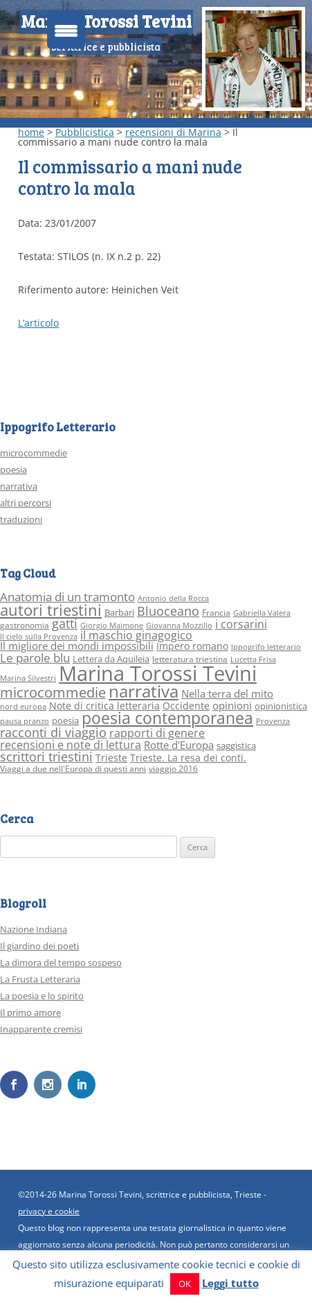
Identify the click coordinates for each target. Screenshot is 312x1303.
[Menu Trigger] (66, 29)
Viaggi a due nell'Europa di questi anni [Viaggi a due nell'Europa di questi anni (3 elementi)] (73, 769)
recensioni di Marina (173, 132)
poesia (13, 469)
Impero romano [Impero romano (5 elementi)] (192, 646)
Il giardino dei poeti (39, 946)
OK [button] (184, 1283)
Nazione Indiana (33, 929)
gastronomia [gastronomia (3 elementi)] (24, 625)
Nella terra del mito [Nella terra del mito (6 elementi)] (227, 693)
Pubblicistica (84, 132)
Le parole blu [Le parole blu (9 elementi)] (35, 658)
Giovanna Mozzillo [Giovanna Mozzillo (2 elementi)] (179, 625)
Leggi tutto (230, 1283)
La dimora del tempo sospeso (61, 962)
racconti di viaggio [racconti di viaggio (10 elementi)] (53, 732)
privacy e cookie (49, 1211)
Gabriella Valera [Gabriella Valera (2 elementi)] (262, 613)
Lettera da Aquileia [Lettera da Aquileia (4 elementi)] (111, 659)
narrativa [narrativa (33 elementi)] (143, 691)
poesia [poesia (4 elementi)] (65, 720)
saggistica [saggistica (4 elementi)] (236, 745)
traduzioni (21, 519)
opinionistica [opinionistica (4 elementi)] (281, 706)
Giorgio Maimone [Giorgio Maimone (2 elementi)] (111, 625)
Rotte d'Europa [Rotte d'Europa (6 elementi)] (179, 745)
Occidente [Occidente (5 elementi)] (186, 705)
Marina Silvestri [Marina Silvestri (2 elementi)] (28, 678)
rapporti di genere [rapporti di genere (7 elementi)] (157, 733)
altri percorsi (25, 503)
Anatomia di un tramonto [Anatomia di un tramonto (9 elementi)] (67, 597)
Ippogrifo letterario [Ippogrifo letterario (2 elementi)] (266, 647)
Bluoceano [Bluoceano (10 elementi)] (168, 611)
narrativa (18, 486)
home (31, 132)
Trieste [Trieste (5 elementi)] (111, 757)
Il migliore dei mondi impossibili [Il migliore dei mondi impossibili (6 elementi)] (77, 646)
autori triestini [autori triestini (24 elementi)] (51, 610)
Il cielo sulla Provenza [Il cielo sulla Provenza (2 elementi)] (38, 636)
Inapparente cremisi (41, 1029)
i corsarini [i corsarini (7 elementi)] (241, 624)
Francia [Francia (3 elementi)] (216, 613)
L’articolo (38, 322)
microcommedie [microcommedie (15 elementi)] (53, 692)
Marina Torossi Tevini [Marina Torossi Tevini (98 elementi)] (158, 673)
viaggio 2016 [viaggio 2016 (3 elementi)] (173, 769)
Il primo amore (30, 1012)
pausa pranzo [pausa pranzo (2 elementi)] (24, 721)
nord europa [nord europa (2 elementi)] (23, 706)
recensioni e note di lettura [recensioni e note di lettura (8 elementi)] (70, 744)
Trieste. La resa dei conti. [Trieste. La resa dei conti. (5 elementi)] (188, 757)
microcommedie (33, 453)
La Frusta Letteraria (40, 979)
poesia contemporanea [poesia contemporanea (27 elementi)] (167, 718)
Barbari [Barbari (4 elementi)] (119, 612)
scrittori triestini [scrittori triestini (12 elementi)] (46, 756)
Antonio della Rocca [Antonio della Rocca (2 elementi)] (173, 598)
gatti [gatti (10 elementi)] (64, 623)
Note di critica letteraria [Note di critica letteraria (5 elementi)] (104, 705)
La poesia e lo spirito (42, 996)
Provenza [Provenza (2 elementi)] (273, 721)
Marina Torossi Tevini (106, 21)
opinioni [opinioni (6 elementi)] (232, 705)
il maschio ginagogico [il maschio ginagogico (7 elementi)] (136, 635)
